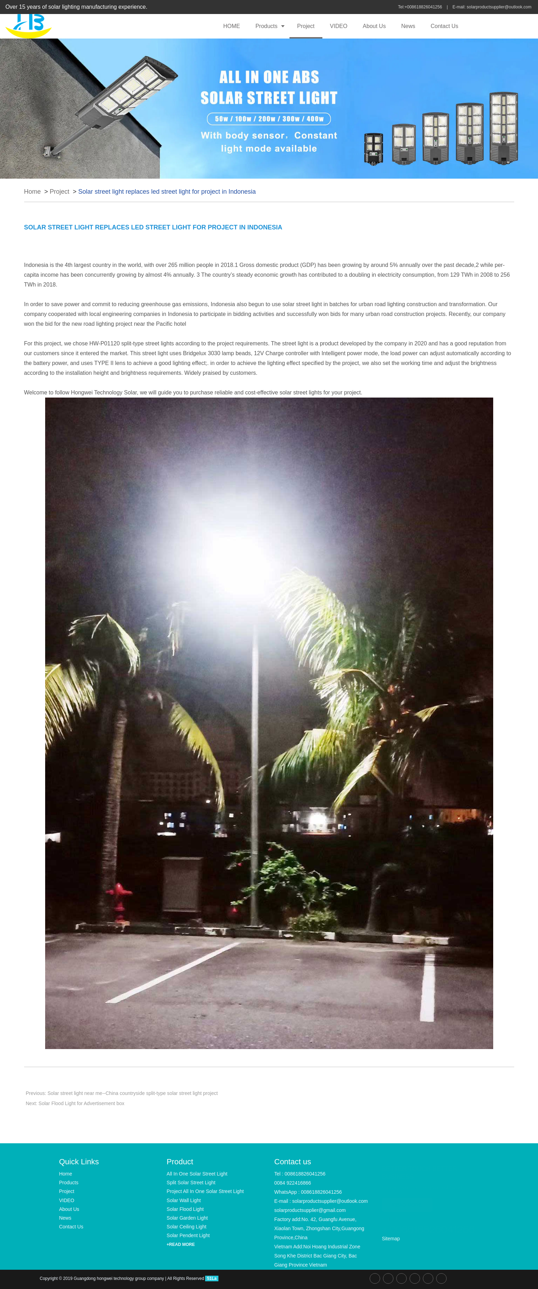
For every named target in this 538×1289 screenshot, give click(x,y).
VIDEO (339, 26)
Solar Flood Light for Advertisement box (81, 1103)
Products (267, 26)
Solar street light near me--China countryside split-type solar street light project (133, 1093)
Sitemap (391, 1238)
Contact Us (444, 26)
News (408, 26)
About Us (374, 26)
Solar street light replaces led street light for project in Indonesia (167, 191)
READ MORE (407, 1202)
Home (32, 191)
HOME (231, 26)
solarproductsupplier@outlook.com (499, 7)
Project (306, 26)
